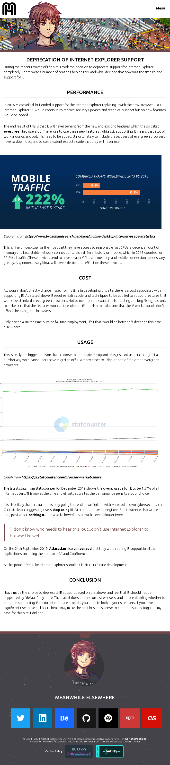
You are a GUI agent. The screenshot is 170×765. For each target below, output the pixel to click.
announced (83, 549)
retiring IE (37, 515)
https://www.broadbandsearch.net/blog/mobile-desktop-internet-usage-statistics (90, 236)
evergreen (12, 131)
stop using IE (63, 510)
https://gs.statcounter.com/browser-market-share (61, 477)
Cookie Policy (53, 751)
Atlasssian (57, 549)
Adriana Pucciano (136, 739)
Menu (160, 8)
